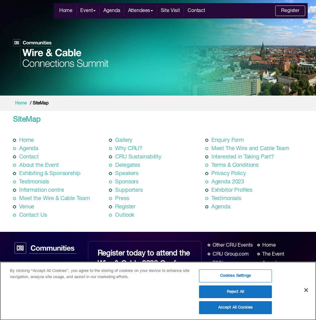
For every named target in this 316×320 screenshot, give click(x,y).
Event (88, 10)
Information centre (41, 190)
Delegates (127, 165)
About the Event (39, 165)
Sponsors (127, 182)
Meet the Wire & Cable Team (54, 198)
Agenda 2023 (227, 182)
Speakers (127, 173)
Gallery (123, 140)
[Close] (306, 293)
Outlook (124, 215)
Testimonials (34, 182)
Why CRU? (128, 148)
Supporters (129, 190)
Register (290, 10)
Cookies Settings (235, 279)
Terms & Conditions (235, 165)
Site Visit (170, 10)
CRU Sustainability (138, 157)
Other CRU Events (233, 245)
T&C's (219, 263)
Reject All (235, 295)
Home (66, 10)
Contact (196, 10)
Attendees (140, 10)
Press (122, 198)
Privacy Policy (228, 173)
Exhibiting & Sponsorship (50, 173)
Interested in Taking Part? (242, 157)
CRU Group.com (231, 254)
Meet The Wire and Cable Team (250, 148)
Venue (26, 207)
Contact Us (33, 215)
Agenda (111, 10)
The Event (273, 254)
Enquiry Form (227, 140)
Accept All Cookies (235, 311)
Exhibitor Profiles (231, 190)
